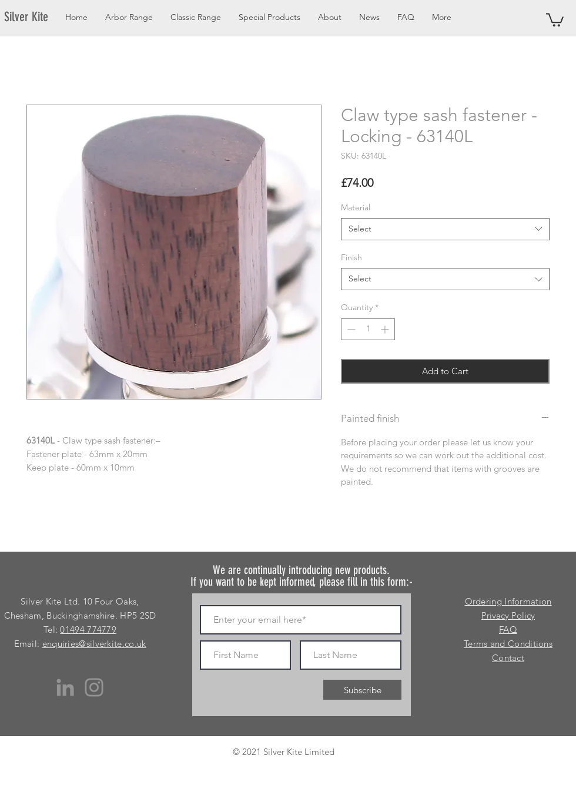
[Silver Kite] (33, 17)
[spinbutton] (368, 329)
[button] (555, 19)
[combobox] (445, 229)
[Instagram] (94, 687)
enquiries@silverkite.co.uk (94, 643)
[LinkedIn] (65, 687)
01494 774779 (88, 629)
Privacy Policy (508, 615)
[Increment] (386, 329)
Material (355, 207)
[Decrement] (350, 329)
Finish (351, 257)
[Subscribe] (362, 690)
